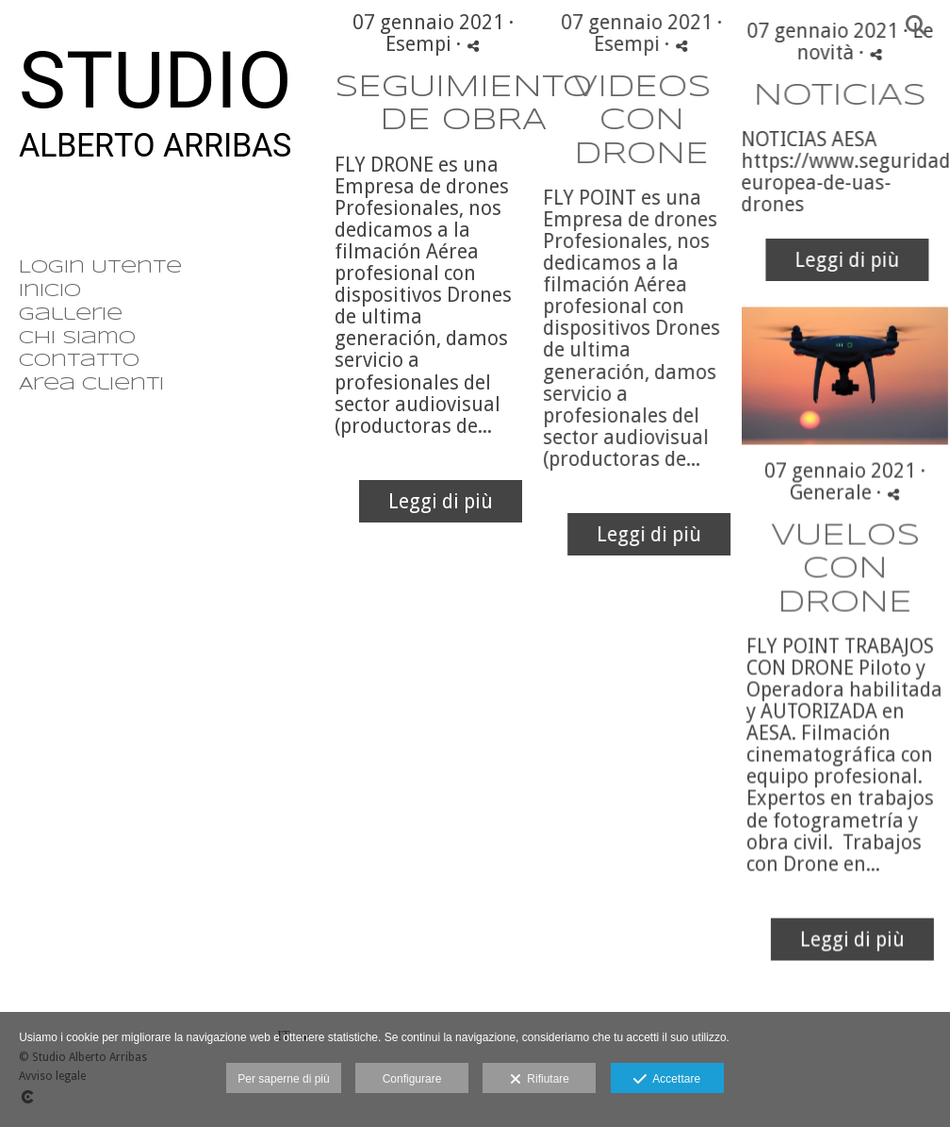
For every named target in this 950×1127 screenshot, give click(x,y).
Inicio (50, 291)
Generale (812, 526)
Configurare (412, 1079)
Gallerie (71, 315)
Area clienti (91, 384)
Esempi (418, 44)
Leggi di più (440, 501)
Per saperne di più (283, 1079)
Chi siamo (77, 338)
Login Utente (100, 267)
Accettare (666, 1079)
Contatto (79, 361)
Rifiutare (539, 1079)
